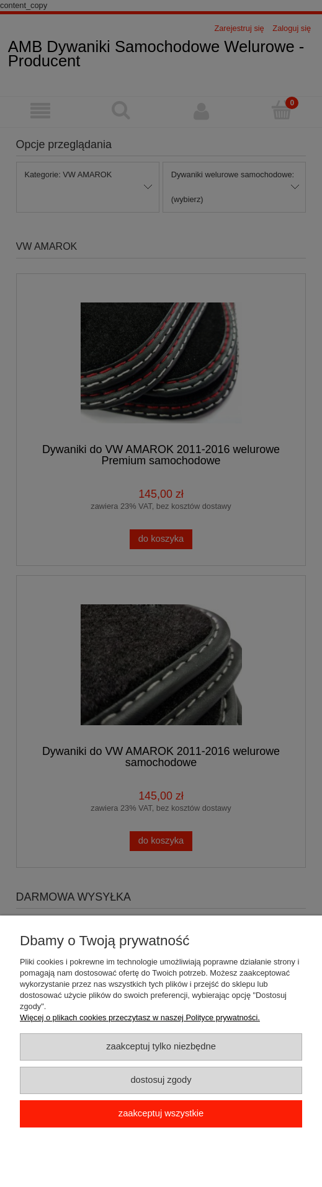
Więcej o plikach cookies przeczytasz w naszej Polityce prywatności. (140, 1017)
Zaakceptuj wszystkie (161, 1113)
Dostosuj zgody (160, 1080)
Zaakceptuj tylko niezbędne (161, 1046)
